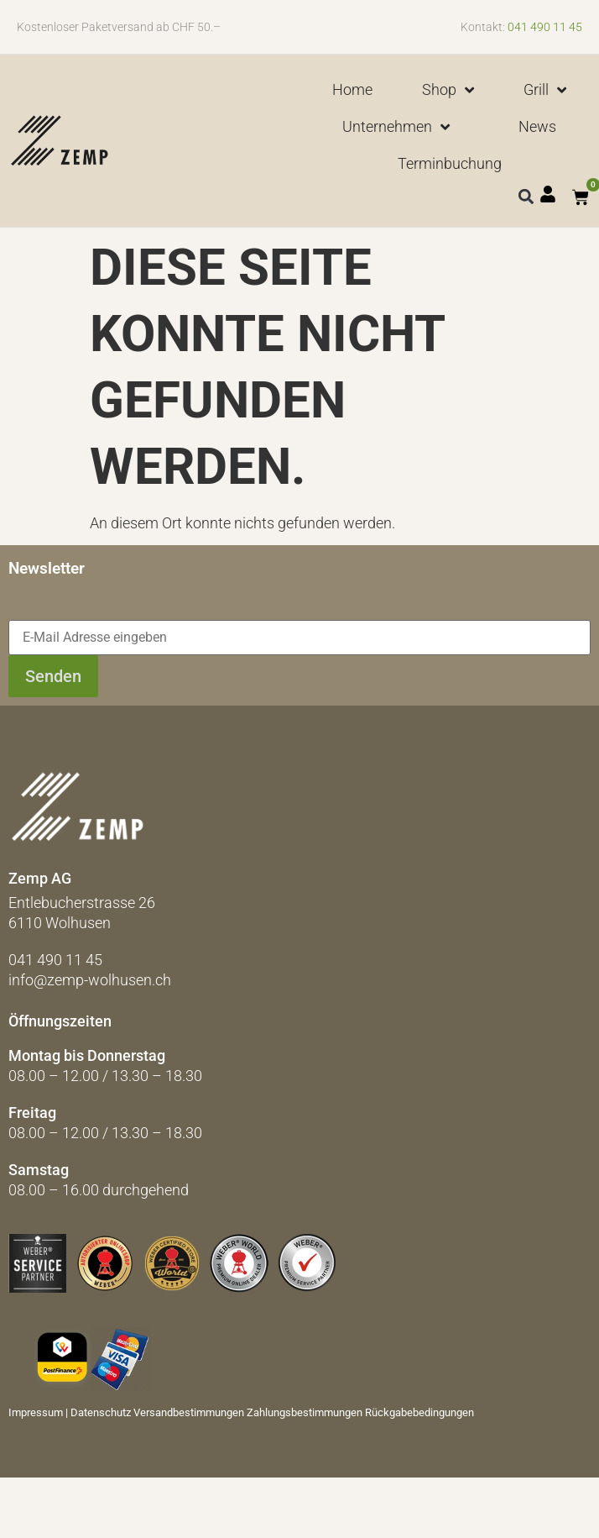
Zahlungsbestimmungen (304, 1412)
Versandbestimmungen (188, 1412)
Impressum (35, 1412)
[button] (525, 196)
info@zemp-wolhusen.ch (89, 980)
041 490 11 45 (545, 27)
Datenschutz (100, 1412)
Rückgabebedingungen (419, 1412)
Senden (53, 676)
